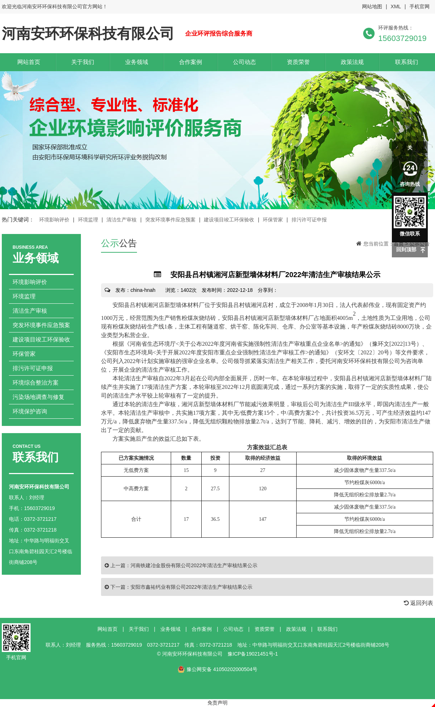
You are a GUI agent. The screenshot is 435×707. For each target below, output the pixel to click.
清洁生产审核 (121, 219)
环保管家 (273, 219)
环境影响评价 (54, 219)
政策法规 (352, 62)
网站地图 (372, 6)
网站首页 (28, 62)
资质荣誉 (298, 62)
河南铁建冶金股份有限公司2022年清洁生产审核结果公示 (193, 565)
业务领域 (136, 62)
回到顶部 (406, 249)
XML (396, 6)
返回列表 (418, 603)
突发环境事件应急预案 (170, 219)
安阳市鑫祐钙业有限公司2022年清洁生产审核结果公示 (191, 587)
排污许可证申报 (309, 219)
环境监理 (88, 219)
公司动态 (244, 62)
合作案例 (190, 62)
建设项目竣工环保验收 (229, 219)
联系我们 (406, 62)
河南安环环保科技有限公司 (88, 33)
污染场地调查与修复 (38, 397)
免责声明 (217, 703)
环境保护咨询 (30, 411)
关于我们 (82, 62)
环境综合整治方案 (36, 383)
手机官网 (419, 6)
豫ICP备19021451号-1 (253, 654)
